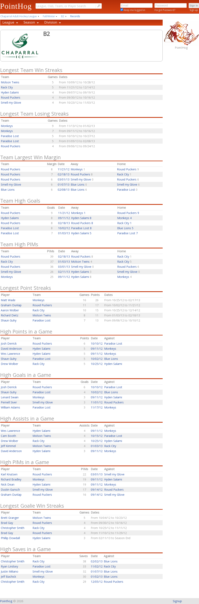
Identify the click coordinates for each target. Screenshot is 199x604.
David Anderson (11, 348)
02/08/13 (63, 189)
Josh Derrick (9, 343)
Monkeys (7, 126)
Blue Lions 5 (125, 228)
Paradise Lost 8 (81, 228)
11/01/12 (97, 402)
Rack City (7, 87)
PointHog (16, 6)
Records (75, 16)
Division (50, 22)
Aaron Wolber (10, 310)
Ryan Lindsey (9, 566)
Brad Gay (7, 523)
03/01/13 (63, 179)
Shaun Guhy (8, 320)
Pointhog (6, 601)
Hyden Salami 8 (81, 218)
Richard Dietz (9, 315)
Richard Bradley (11, 479)
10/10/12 (97, 343)
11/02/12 (97, 566)
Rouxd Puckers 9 (128, 213)
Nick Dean (7, 484)
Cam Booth (8, 436)
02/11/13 (64, 272)
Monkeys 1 (78, 213)
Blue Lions (78, 184)
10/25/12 (97, 364)
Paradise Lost (10, 136)
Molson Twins (10, 82)
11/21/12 (63, 169)
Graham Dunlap (11, 305)
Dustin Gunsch (10, 489)
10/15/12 (97, 436)
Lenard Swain (9, 397)
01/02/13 (97, 576)
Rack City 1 (124, 223)
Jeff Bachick (8, 576)
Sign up (194, 10)
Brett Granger (10, 518)
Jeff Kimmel (8, 446)
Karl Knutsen (9, 474)
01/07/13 (63, 184)
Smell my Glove (11, 102)
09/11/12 (64, 218)
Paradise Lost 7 (127, 233)
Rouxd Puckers (10, 97)
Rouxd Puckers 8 (82, 223)
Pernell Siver (9, 402)
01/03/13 (64, 233)
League (8, 22)
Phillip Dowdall (10, 538)
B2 (62, 16)
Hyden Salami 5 (81, 233)
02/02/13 (97, 561)
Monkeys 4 (124, 218)
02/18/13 (63, 174)
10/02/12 (64, 228)
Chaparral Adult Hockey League (18, 16)
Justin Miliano (9, 571)
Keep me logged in (134, 10)
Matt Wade (8, 300)
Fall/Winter (49, 16)
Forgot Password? (165, 10)
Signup (177, 601)
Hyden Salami (10, 92)
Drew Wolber (9, 364)
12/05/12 (97, 582)
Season (29, 22)
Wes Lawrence (10, 354)
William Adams (10, 407)
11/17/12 (97, 407)
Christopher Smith (12, 528)
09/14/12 (97, 489)
